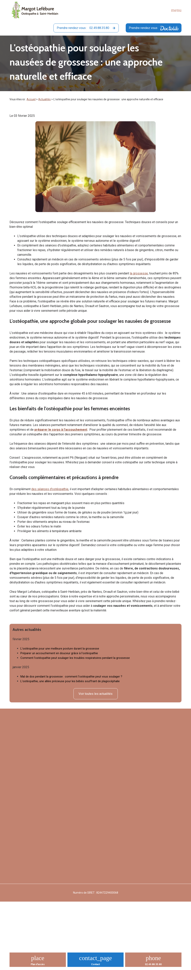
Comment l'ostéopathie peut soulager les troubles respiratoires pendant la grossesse (75, 658)
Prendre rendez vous (153, 28)
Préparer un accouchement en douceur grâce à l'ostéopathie (59, 653)
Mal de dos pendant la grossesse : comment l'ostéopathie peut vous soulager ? (71, 676)
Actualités (44, 99)
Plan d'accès (38, 964)
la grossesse (139, 273)
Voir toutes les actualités (95, 694)
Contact (95, 964)
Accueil (31, 99)
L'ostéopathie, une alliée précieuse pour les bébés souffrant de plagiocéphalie (70, 681)
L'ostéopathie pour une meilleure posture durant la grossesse (59, 648)
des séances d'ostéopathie (49, 489)
